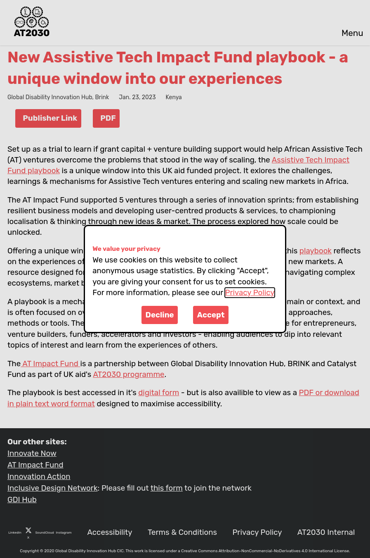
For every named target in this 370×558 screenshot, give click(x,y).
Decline (160, 315)
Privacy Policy (249, 292)
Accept (211, 315)
